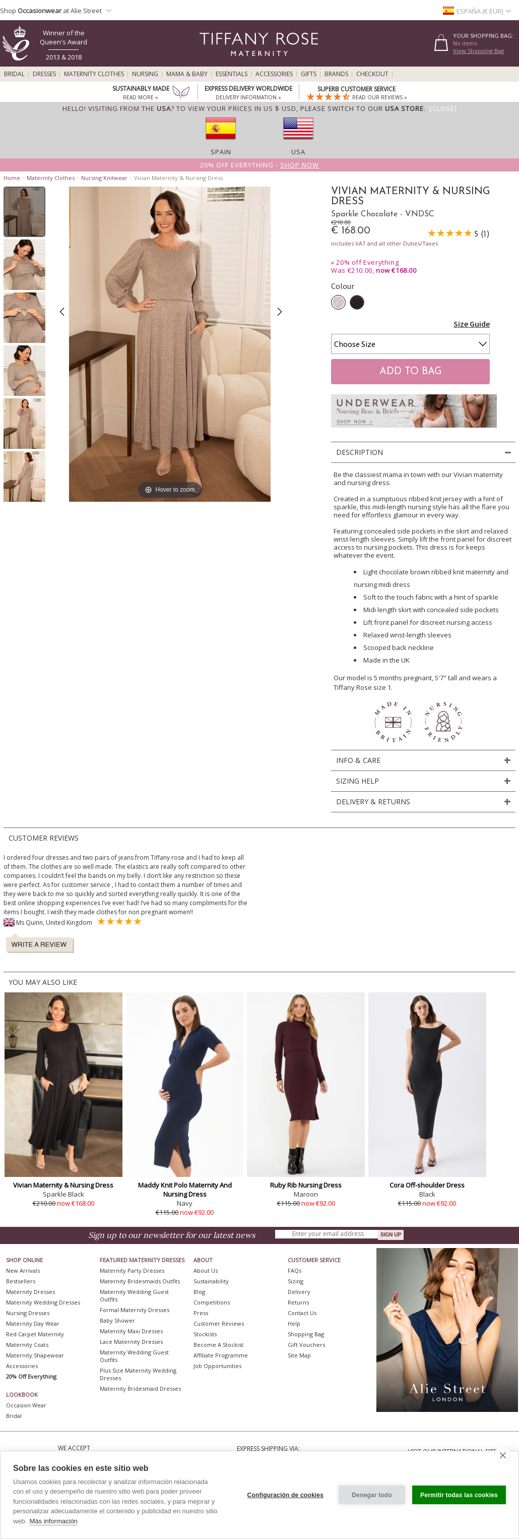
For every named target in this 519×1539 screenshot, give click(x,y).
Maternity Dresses (30, 1291)
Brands (336, 74)
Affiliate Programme (220, 1355)
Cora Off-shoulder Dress (427, 1185)
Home (12, 178)
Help (294, 1323)
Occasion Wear (26, 1405)
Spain (221, 151)
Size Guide (471, 324)
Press (200, 1313)
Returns (298, 1302)
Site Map (299, 1355)
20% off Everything (367, 262)
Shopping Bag (306, 1334)
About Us (205, 1270)
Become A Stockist (218, 1344)
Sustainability (211, 1281)
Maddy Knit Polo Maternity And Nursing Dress (185, 1189)
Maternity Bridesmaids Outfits (140, 1281)
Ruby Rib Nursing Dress (306, 1185)
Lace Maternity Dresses (131, 1341)
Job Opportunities (217, 1366)
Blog (199, 1291)
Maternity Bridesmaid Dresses (140, 1388)
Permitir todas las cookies (459, 1495)
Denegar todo (372, 1495)
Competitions (211, 1302)
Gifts (308, 74)
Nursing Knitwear (104, 178)
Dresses (44, 74)
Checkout (372, 74)
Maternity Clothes (94, 74)
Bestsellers (20, 1281)
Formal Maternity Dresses (134, 1310)
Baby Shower (117, 1320)
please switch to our (362, 108)
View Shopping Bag (478, 50)
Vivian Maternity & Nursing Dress (63, 1185)
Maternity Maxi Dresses (131, 1331)
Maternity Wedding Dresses (43, 1302)
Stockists (205, 1334)
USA (298, 151)
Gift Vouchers (306, 1344)
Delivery (299, 1291)
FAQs (294, 1270)
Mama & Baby (187, 74)
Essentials (231, 74)
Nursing (145, 74)
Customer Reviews (218, 1323)
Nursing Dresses (27, 1313)
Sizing (295, 1281)
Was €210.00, (373, 270)
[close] (502, 1454)
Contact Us (302, 1313)
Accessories (274, 74)
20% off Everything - (259, 164)
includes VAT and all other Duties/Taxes (384, 243)
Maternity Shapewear (35, 1355)
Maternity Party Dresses (132, 1270)
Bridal (14, 74)
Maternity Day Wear (32, 1323)
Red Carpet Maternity (35, 1334)
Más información (53, 1521)
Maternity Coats (27, 1344)
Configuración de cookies (285, 1495)
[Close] (443, 108)
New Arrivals (23, 1270)
